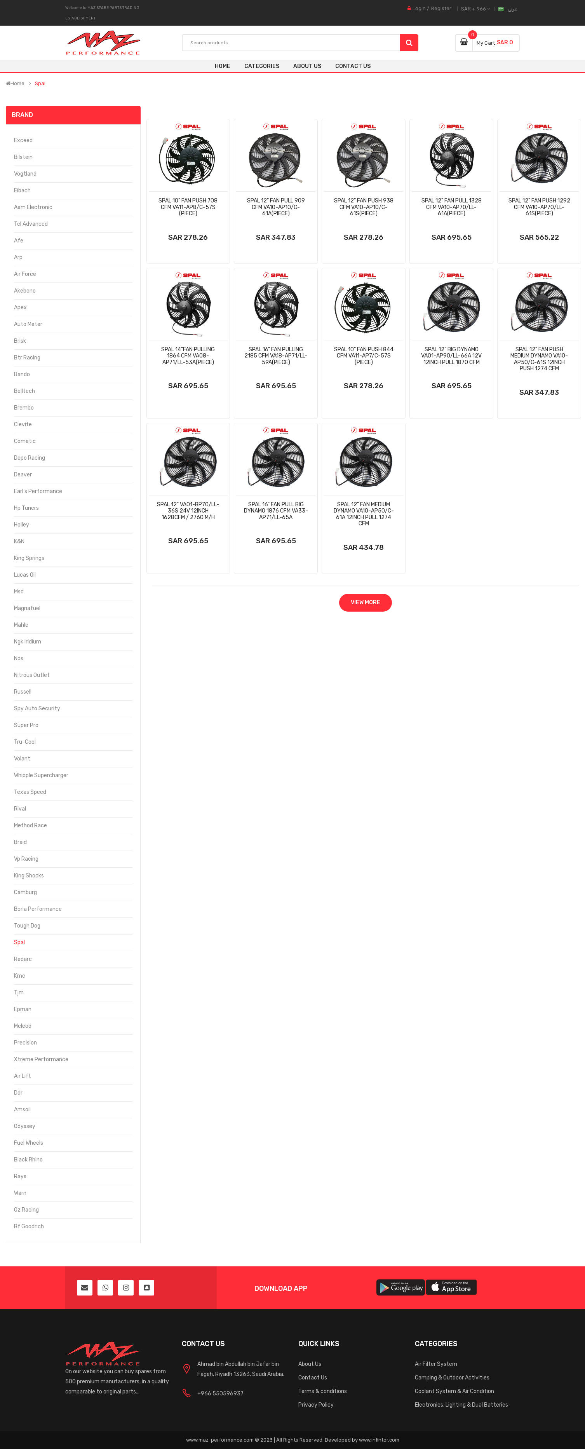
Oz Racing (26, 1210)
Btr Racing (27, 357)
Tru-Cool (25, 742)
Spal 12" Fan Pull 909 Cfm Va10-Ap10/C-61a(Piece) (276, 207)
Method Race (30, 825)
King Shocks (29, 875)
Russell (22, 692)
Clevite (23, 424)
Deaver (23, 474)
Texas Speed (30, 792)
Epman (22, 1009)
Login (419, 8)
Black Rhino (28, 1159)
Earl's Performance (38, 491)
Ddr (18, 1093)
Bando (22, 374)
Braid (20, 842)
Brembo (24, 408)
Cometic (25, 441)
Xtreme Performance (41, 1059)
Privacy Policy (316, 1405)
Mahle (21, 625)
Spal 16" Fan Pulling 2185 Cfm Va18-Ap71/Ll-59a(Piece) (276, 356)
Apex (20, 307)
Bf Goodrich (29, 1226)
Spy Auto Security (37, 708)
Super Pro (26, 725)
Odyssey (24, 1126)
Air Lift (22, 1076)
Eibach (22, 190)
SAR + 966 (475, 9)
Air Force (25, 274)
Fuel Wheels (28, 1143)
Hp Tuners (26, 508)
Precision (25, 1042)
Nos (18, 658)
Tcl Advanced (31, 224)
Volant (22, 758)
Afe (18, 240)
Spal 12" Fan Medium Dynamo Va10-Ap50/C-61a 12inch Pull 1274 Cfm (364, 514)
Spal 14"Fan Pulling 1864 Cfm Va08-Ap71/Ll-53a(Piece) (188, 356)
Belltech (24, 391)
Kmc (19, 976)
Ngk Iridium (27, 641)
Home (222, 66)
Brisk (20, 341)
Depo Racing (29, 458)
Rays (20, 1176)
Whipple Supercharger (41, 775)
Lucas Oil (25, 575)
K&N (19, 541)
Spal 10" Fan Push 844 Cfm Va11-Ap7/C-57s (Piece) (363, 356)
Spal (40, 83)
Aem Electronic (33, 207)
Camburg (25, 892)
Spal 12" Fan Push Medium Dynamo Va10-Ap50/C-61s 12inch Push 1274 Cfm (539, 359)
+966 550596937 (220, 1393)
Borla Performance (38, 909)
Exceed (23, 140)
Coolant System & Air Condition (454, 1391)
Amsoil (22, 1109)
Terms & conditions (322, 1391)
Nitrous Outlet (32, 675)
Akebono (25, 291)
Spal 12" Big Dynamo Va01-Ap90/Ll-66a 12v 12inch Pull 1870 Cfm (451, 356)
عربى (512, 9)
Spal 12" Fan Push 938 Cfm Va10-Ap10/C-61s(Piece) (363, 207)
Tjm (19, 992)
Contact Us (312, 1377)
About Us (309, 1364)
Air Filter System (436, 1364)
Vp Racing (26, 859)
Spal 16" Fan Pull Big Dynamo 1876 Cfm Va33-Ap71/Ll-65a (276, 511)
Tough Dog (27, 925)
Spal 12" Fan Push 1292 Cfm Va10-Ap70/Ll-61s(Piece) (539, 207)
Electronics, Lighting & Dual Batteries (461, 1405)
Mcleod (22, 1026)
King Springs (29, 558)
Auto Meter (28, 324)
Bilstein (23, 157)
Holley (21, 524)
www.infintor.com (379, 1440)
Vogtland (25, 174)
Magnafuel (27, 608)
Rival (20, 809)
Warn (20, 1193)
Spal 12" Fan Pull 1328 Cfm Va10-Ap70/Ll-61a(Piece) (451, 207)
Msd (19, 591)
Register (441, 8)
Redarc (23, 959)
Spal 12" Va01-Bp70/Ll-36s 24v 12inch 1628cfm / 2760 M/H (188, 511)
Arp (18, 257)
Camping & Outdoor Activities (452, 1377)
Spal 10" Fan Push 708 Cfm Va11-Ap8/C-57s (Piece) (188, 207)
